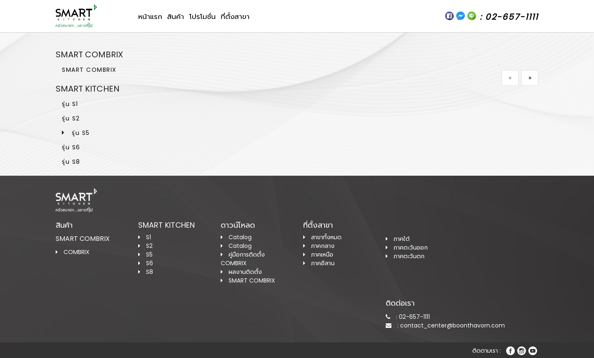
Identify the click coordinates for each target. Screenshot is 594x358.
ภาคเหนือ (318, 254)
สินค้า (175, 16)
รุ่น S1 (70, 104)
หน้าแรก (150, 16)
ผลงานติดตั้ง (241, 272)
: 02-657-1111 (408, 317)
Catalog (236, 237)
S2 (145, 246)
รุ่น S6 (71, 147)
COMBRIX (73, 252)
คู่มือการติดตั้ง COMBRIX (243, 258)
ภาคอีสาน (319, 263)
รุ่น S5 (81, 133)
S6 (145, 263)
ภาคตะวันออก (407, 247)
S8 (145, 272)
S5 (145, 254)
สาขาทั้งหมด (322, 237)
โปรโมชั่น (202, 16)
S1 (144, 237)
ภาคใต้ (398, 239)
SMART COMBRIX (89, 70)
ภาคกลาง (319, 246)
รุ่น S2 (71, 118)
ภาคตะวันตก (405, 256)
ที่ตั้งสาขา (235, 16)
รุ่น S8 (71, 162)
